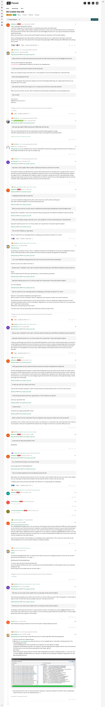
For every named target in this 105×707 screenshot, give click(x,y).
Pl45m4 (12, 52)
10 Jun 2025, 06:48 (25, 586)
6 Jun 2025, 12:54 (34, 510)
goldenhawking (14, 634)
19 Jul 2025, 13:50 (25, 634)
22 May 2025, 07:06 (26, 161)
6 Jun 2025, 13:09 (21, 550)
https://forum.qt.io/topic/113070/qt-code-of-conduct (20, 136)
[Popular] (2, 10)
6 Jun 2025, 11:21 (28, 360)
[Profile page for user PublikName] (8, 493)
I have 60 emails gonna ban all (17, 510)
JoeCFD (12, 146)
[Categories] (2, 2)
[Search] (2, 19)
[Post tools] (75, 45)
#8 (75, 326)
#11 (75, 455)
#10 (75, 434)
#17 (75, 586)
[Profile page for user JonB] (8, 523)
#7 (75, 245)
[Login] (103, 2)
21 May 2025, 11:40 (22, 146)
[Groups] (2, 16)
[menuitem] (103, 2)
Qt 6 (14, 15)
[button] (2, 705)
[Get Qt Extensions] (2, 22)
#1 (75, 24)
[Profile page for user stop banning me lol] (8, 502)
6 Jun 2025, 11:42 (28, 455)
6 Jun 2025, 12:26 (27, 492)
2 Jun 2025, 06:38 (25, 326)
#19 (75, 634)
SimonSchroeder (14, 161)
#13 (75, 501)
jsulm (12, 120)
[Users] (2, 13)
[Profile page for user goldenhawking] (8, 635)
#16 (75, 550)
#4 (75, 146)
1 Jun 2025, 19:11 (28, 189)
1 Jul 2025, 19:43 (22, 621)
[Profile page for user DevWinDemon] (8, 25)
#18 (75, 621)
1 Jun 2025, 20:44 (21, 245)
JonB (12, 522)
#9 (75, 360)
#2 (75, 52)
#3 (75, 120)
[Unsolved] (2, 25)
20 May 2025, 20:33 (29, 24)
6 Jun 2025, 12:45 (30, 501)
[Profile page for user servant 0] (8, 622)
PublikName (13, 492)
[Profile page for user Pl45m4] (8, 53)
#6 (75, 189)
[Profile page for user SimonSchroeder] (8, 162)
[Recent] (2, 5)
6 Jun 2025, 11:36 (28, 434)
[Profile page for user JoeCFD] (8, 147)
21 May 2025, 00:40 (22, 52)
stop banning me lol (15, 501)
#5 (75, 161)
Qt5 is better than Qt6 (28, 54)
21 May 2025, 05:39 (32, 120)
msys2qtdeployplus (25, 641)
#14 (75, 510)
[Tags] (2, 7)
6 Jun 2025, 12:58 (20, 522)
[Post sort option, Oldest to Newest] (12, 19)
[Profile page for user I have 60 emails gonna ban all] (8, 511)
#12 (75, 492)
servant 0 (13, 621)
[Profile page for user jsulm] (8, 121)
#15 (75, 522)
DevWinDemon (14, 24)
